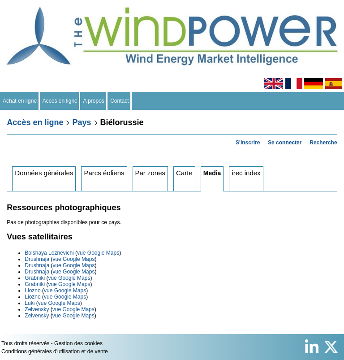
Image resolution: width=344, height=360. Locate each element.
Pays (81, 122)
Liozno (32, 290)
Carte (184, 173)
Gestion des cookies (78, 343)
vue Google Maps (98, 253)
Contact (120, 101)
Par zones (150, 173)
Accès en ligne (60, 101)
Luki (29, 303)
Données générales (44, 173)
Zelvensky (37, 309)
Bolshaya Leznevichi (49, 253)
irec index (246, 173)
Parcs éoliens (104, 173)
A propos (93, 101)
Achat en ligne (20, 101)
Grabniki (35, 278)
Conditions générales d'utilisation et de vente (54, 351)
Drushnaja (37, 259)
